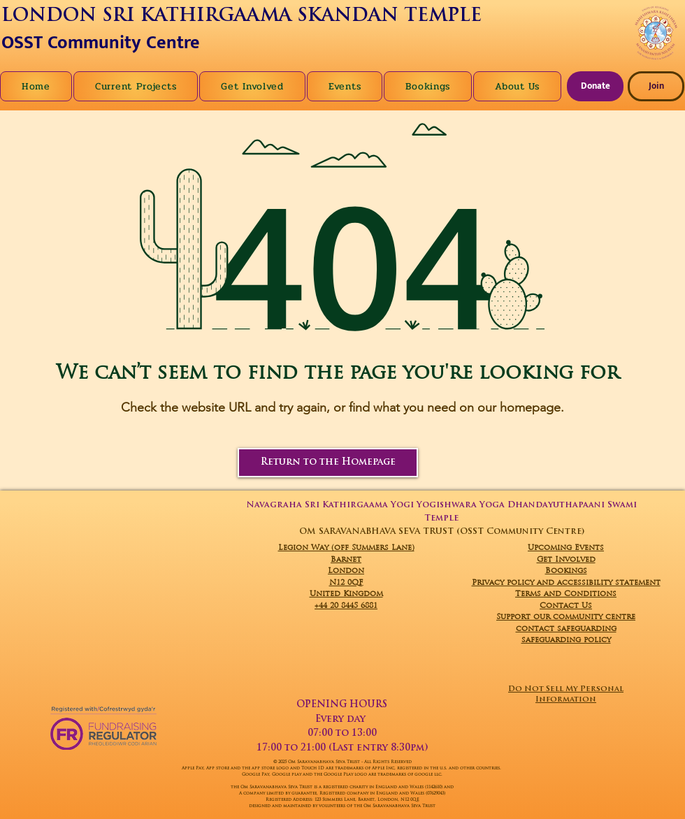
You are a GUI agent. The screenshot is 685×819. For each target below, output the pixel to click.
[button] (517, 86)
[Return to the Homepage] (328, 462)
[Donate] (595, 86)
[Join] (656, 86)
